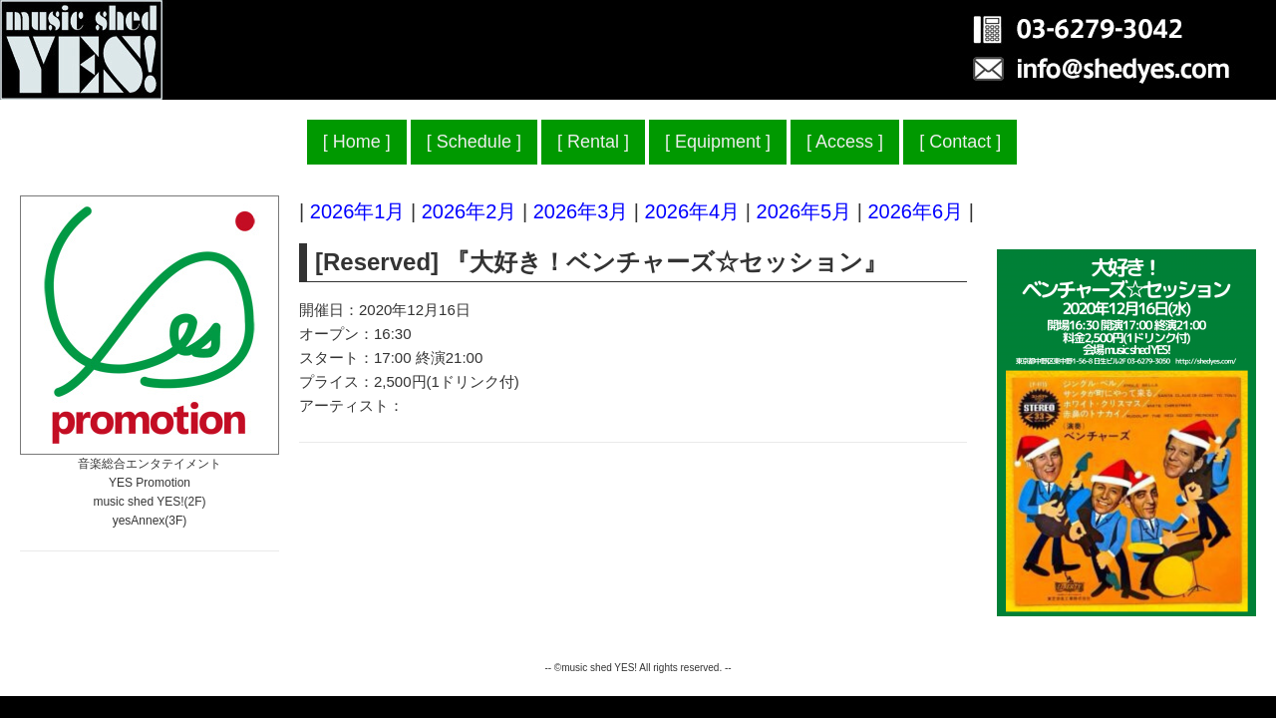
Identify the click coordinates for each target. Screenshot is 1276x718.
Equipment (718, 142)
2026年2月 (469, 211)
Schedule (474, 142)
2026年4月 (693, 211)
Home (357, 142)
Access (844, 142)
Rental (593, 142)
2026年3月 (581, 211)
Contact (960, 142)
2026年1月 (358, 211)
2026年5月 (804, 211)
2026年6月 (915, 211)
